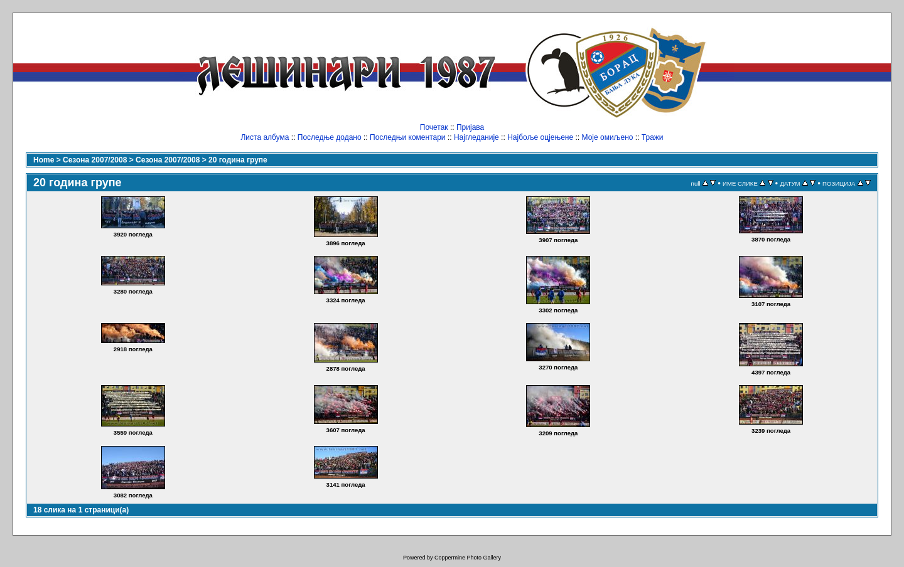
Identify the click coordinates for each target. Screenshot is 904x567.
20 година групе (237, 160)
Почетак (434, 127)
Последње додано (330, 137)
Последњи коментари (408, 137)
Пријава (470, 127)
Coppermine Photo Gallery (467, 557)
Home (43, 160)
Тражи (653, 137)
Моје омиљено (607, 137)
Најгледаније (476, 137)
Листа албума (264, 137)
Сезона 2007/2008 (95, 160)
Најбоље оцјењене (540, 137)
